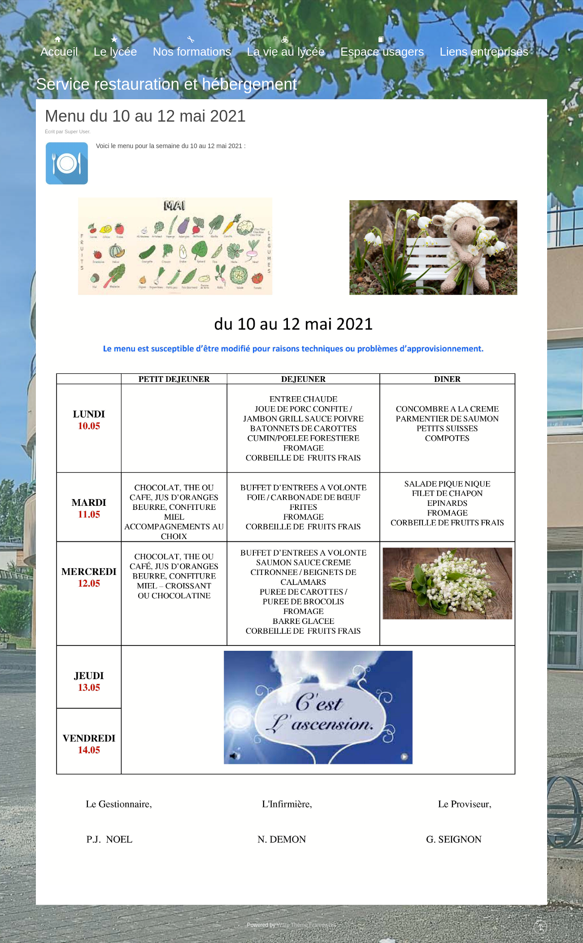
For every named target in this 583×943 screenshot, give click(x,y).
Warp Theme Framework (306, 925)
